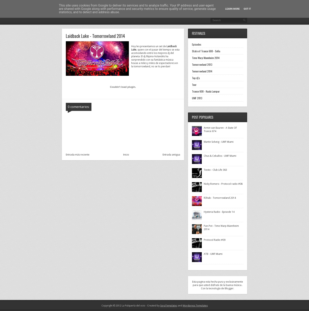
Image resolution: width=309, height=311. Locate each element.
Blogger (229, 288)
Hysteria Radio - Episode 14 (219, 212)
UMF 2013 (197, 98)
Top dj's (196, 78)
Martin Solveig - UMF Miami (219, 141)
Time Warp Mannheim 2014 (206, 58)
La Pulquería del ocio (133, 305)
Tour (194, 84)
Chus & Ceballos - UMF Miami (220, 155)
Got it (247, 8)
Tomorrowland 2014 (202, 71)
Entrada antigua (171, 154)
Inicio (126, 154)
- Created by (161, 305)
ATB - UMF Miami (213, 254)
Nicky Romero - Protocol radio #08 (223, 183)
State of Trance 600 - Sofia (206, 51)
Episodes (196, 44)
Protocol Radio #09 (214, 240)
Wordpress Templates (195, 305)
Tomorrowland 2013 (202, 64)
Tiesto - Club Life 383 (215, 169)
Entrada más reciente (77, 154)
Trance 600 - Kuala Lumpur (206, 91)
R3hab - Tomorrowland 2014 (220, 198)
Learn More (232, 8)
